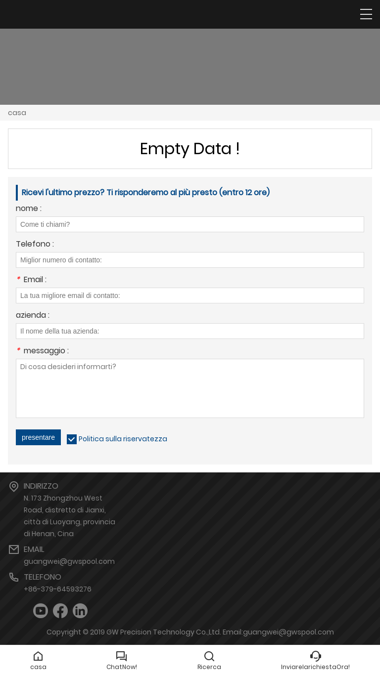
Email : (31, 280)
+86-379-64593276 (58, 589)
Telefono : (35, 245)
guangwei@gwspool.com (69, 561)
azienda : (32, 316)
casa (17, 113)
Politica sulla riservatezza (123, 439)
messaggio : (42, 351)
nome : (29, 209)
